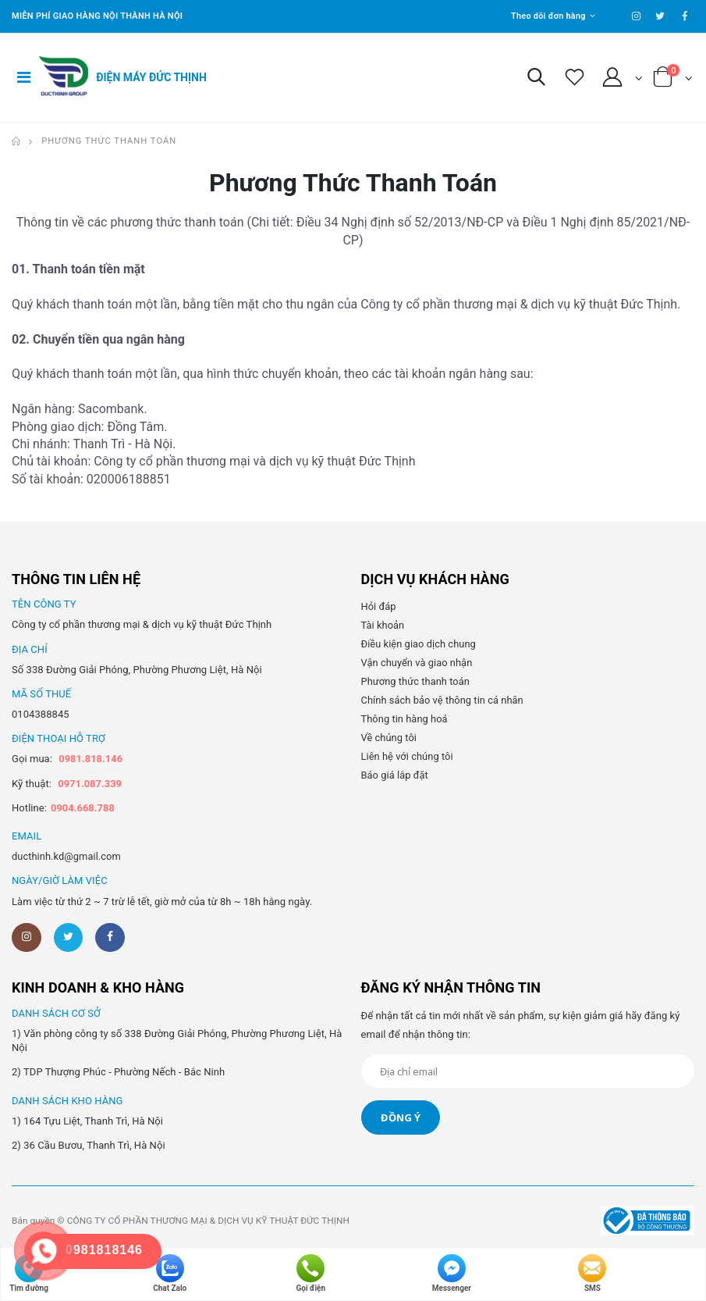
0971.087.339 (90, 784)
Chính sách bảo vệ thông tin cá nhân (443, 700)
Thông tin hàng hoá (405, 719)
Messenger (451, 1273)
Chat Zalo (169, 1273)
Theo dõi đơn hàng (547, 16)
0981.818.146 (91, 759)
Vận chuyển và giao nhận (417, 662)
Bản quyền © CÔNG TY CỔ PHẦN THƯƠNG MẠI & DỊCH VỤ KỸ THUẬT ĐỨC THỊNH (183, 1221)
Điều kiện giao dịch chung (419, 644)
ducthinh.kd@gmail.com (67, 856)
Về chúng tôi (389, 737)
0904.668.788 (83, 808)
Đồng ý (400, 1118)
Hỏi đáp (379, 606)
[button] (535, 80)
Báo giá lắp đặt (395, 775)
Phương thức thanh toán (108, 141)
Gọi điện (311, 1273)
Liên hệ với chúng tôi (408, 756)
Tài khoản (383, 625)
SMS (592, 1273)
